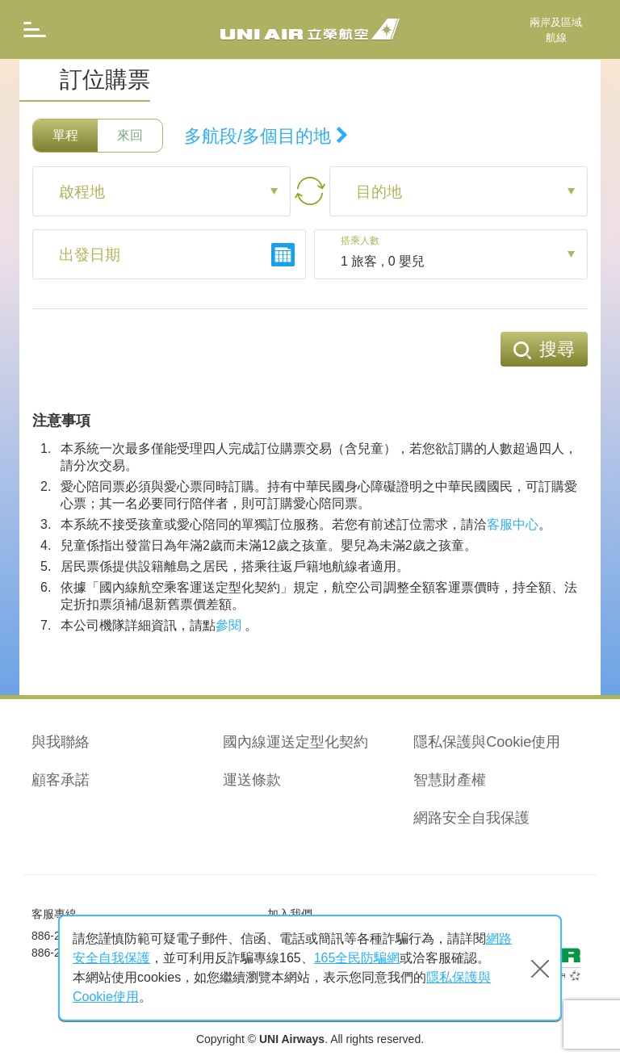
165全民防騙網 (357, 958)
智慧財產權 (449, 780)
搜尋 (544, 349)
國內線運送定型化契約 (295, 742)
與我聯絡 (60, 742)
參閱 (228, 625)
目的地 (380, 193)
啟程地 (83, 193)
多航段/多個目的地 (266, 136)
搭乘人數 (363, 241)
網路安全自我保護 (471, 818)
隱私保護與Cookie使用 (486, 742)
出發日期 (91, 256)
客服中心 (512, 524)
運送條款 (252, 780)
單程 (65, 135)
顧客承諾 (60, 780)
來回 (130, 135)
